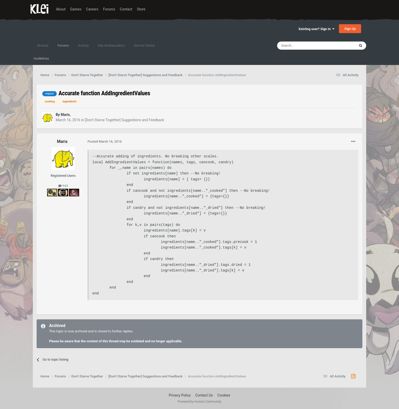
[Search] (304, 46)
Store (141, 9)
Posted (105, 141)
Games (75, 9)
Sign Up (350, 29)
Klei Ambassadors (111, 45)
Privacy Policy (180, 395)
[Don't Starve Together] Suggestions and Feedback (124, 120)
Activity (83, 45)
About (61, 9)
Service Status (144, 45)
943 (63, 186)
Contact (126, 9)
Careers (92, 9)
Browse (42, 45)
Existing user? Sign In (316, 29)
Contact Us (204, 395)
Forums (109, 9)
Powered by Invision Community (199, 401)
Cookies (224, 395)
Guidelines (41, 58)
